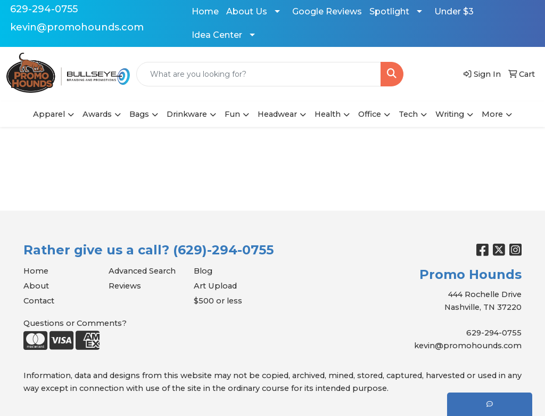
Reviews (125, 286)
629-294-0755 (44, 9)
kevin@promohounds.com (77, 27)
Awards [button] (97, 114)
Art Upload (215, 286)
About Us (246, 11)
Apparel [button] (49, 114)
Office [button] (369, 114)
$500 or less (218, 301)
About (36, 286)
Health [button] (328, 114)
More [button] (492, 114)
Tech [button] (408, 114)
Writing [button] (449, 114)
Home (205, 11)
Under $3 (454, 11)
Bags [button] (139, 114)
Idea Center (217, 35)
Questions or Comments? (75, 323)
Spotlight (389, 11)
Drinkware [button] (187, 114)
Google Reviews (327, 11)
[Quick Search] (258, 74)
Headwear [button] (277, 114)
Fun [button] (232, 114)
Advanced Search (142, 271)
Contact (38, 301)
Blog (203, 271)
